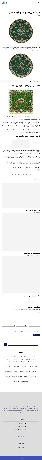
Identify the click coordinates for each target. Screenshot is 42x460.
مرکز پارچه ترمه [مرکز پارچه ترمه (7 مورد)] (8, 375)
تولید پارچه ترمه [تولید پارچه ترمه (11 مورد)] (30, 360)
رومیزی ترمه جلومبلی (30, 254)
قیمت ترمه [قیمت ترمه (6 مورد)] (28, 370)
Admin (36, 167)
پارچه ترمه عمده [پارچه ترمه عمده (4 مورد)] (24, 378)
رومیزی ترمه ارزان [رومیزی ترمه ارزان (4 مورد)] (16, 363)
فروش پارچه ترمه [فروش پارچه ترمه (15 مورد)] (34, 370)
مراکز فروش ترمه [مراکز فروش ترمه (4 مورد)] (26, 375)
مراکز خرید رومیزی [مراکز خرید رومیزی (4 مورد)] (33, 375)
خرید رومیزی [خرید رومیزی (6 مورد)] (17, 360)
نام (39, 324)
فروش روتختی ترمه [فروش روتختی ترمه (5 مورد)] (25, 368)
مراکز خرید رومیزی (22, 169)
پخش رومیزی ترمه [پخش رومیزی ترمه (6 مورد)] (9, 378)
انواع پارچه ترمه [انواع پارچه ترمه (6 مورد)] (9, 355)
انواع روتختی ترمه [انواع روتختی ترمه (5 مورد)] (15, 355)
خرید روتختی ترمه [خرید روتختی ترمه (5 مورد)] (23, 360)
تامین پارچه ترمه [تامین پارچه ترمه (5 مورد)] (21, 358)
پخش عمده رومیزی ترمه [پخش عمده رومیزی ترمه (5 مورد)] (24, 380)
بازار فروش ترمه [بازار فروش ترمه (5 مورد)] (28, 358)
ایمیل (26, 324)
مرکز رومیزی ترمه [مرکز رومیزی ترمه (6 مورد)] (14, 375)
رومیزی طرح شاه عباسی (33, 296)
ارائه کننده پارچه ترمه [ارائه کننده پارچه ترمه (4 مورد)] (23, 355)
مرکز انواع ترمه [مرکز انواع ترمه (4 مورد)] (20, 375)
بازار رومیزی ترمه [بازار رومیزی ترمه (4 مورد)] (34, 358)
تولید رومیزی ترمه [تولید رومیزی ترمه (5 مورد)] (7, 358)
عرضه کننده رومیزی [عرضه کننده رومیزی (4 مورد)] (9, 363)
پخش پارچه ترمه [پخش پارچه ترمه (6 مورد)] (16, 380)
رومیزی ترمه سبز (13, 167)
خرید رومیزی (34, 169)
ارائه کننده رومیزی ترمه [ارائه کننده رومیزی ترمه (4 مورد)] (31, 355)
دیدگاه (38, 311)
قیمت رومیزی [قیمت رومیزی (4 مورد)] (24, 373)
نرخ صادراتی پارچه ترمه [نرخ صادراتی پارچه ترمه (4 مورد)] (31, 378)
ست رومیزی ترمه (36, 212)
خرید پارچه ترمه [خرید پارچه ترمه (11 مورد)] (23, 363)
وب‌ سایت (13, 324)
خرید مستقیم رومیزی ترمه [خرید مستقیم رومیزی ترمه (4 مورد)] (31, 363)
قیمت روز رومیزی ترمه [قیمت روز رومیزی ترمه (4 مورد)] (8, 370)
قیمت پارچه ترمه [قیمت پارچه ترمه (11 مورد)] (10, 373)
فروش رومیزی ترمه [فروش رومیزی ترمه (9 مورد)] (18, 368)
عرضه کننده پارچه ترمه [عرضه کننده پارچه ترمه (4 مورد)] (25, 365)
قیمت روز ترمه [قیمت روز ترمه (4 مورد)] (22, 370)
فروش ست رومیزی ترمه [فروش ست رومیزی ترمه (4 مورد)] (10, 368)
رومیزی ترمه (19, 167)
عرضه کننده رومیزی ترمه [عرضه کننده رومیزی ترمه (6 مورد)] (33, 365)
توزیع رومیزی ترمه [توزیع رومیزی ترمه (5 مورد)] (14, 358)
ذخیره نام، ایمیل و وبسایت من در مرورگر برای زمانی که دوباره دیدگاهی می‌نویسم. (24, 330)
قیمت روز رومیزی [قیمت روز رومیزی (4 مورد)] (16, 370)
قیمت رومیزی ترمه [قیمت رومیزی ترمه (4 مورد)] (17, 373)
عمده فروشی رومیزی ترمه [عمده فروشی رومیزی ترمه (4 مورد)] (8, 365)
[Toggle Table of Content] (37, 82)
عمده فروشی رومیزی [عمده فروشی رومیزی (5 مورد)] (17, 365)
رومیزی (38, 254)
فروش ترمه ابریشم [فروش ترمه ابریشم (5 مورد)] (32, 368)
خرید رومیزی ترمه (28, 169)
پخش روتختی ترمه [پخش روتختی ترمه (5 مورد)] (17, 378)
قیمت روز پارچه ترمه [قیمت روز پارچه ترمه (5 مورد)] (31, 373)
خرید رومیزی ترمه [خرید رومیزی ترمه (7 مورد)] (11, 360)
